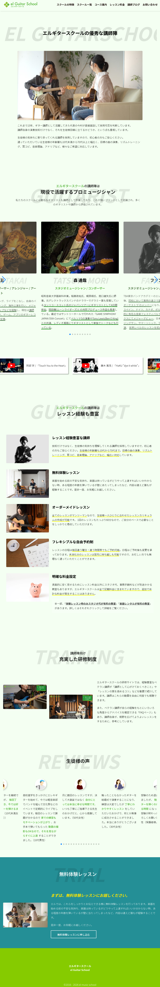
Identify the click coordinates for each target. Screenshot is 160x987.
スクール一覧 (84, 4)
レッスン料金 (117, 4)
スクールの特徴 (65, 4)
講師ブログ (134, 4)
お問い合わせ (150, 4)
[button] (156, 279)
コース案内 (101, 4)
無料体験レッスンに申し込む (73, 934)
